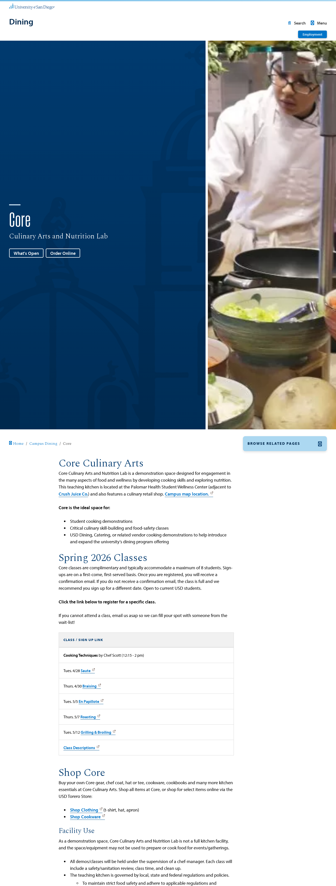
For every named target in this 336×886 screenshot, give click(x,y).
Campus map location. (187, 494)
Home (16, 443)
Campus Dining (43, 443)
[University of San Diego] (32, 6)
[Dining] (21, 22)
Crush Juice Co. (73, 494)
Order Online (63, 253)
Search (296, 23)
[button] (285, 443)
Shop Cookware (85, 817)
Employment (312, 34)
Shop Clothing (84, 810)
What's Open (26, 253)
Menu (318, 23)
